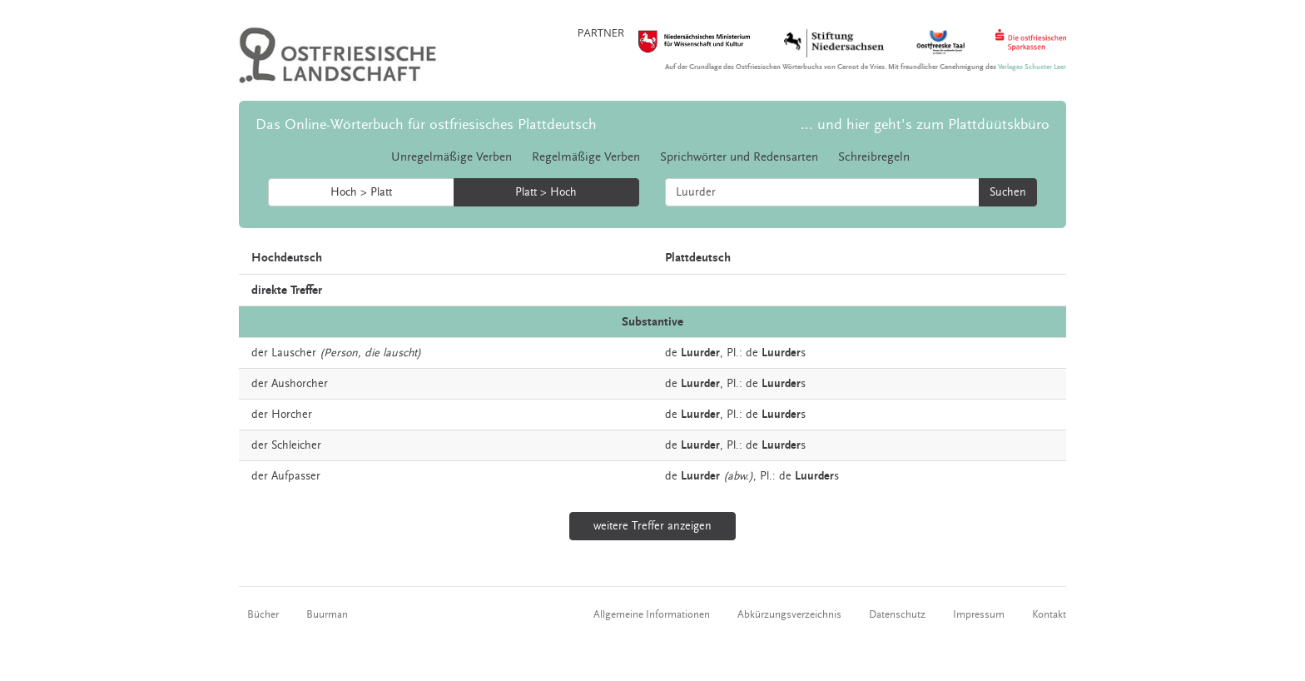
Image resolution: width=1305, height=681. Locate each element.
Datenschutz (897, 614)
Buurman (327, 614)
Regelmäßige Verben (586, 157)
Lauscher (293, 353)
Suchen (1008, 192)
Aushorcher (299, 383)
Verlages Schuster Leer (1032, 67)
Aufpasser (295, 476)
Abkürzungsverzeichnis (789, 614)
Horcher (291, 414)
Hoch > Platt (361, 192)
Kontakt (1049, 614)
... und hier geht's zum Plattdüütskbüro (925, 124)
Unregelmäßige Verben (451, 157)
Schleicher (296, 445)
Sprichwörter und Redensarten (739, 157)
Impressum (979, 614)
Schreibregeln (874, 157)
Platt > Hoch (546, 192)
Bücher (263, 614)
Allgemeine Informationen (651, 614)
